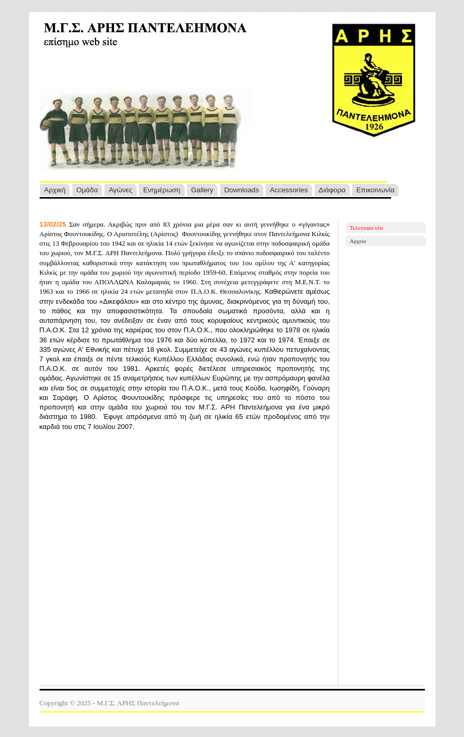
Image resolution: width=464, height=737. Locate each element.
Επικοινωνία (375, 190)
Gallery (202, 190)
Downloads (241, 190)
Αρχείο (358, 241)
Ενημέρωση (161, 190)
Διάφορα (332, 190)
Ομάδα (87, 190)
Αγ (120, 190)
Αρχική (55, 190)
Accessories (289, 190)
